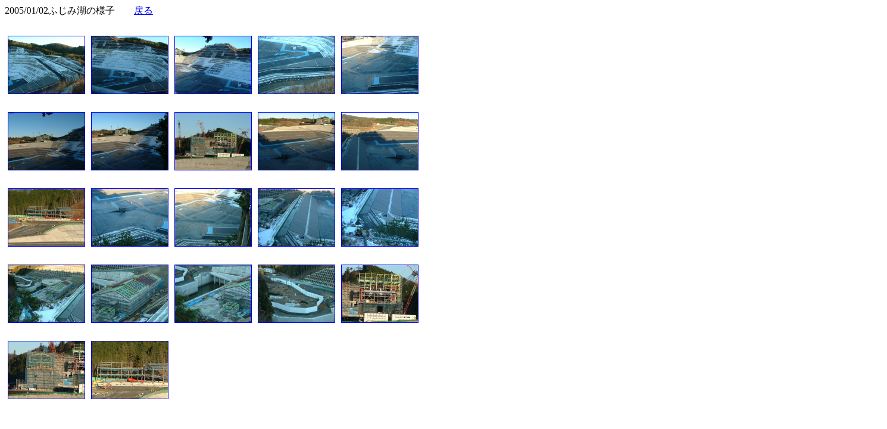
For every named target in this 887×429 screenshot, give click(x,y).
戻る (143, 10)
